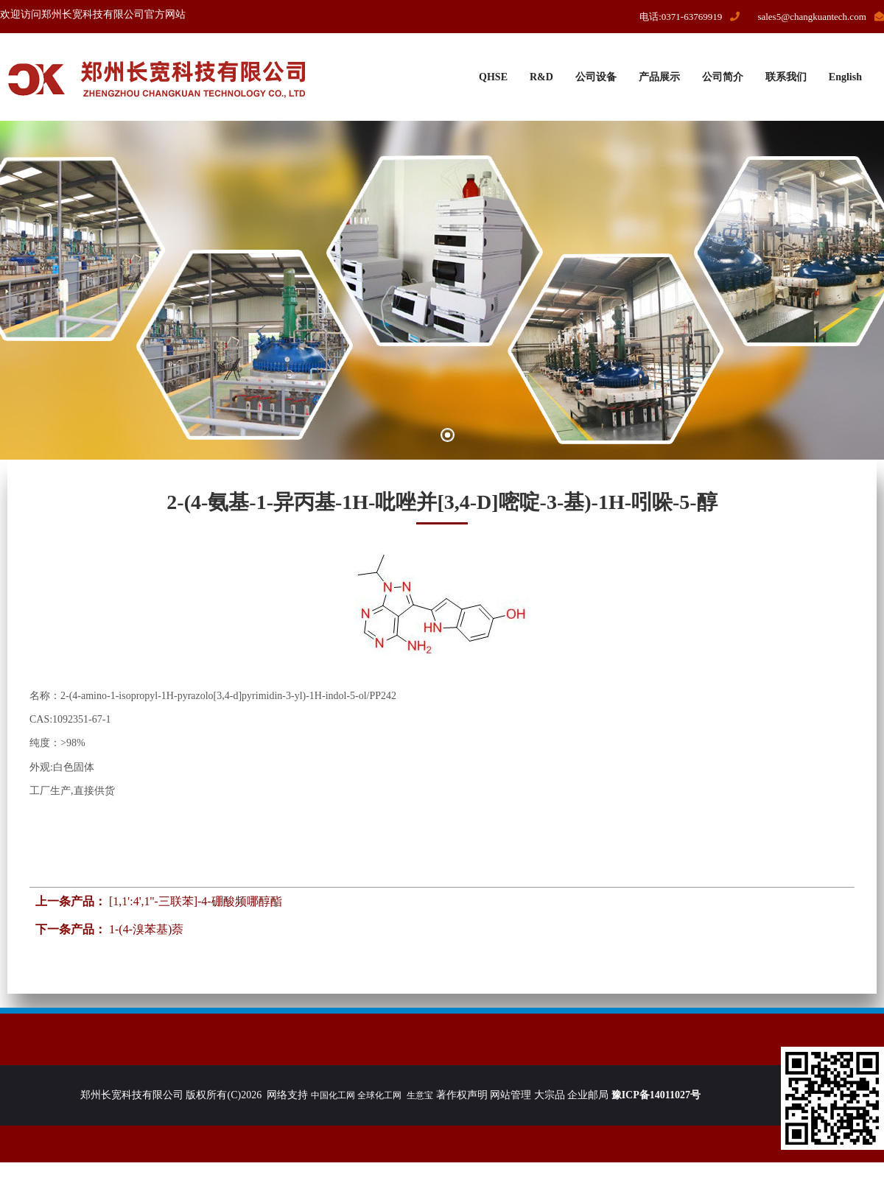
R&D (541, 77)
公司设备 (596, 77)
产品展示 (659, 77)
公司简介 (722, 77)
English (845, 77)
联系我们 (786, 77)
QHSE (493, 77)
